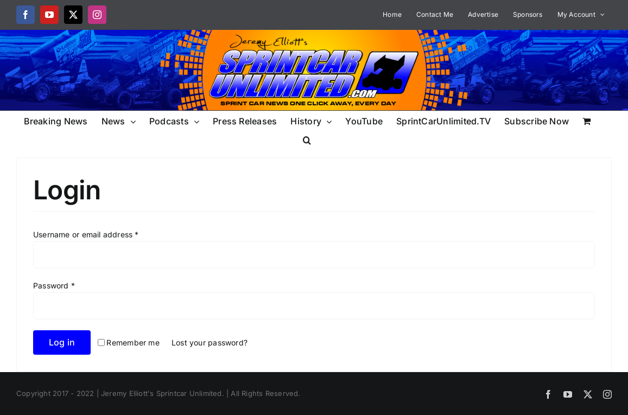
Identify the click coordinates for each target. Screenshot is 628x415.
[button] (307, 139)
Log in (62, 342)
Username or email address (86, 234)
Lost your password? (210, 342)
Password (54, 285)
